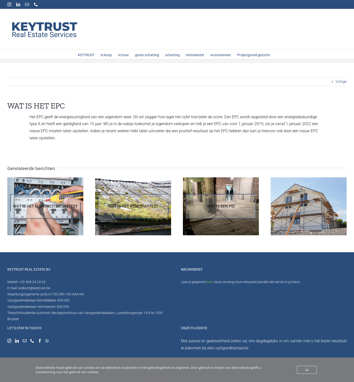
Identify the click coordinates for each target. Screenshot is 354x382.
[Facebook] (40, 341)
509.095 (63, 300)
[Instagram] (9, 341)
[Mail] (25, 341)
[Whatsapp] (47, 341)
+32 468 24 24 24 (32, 282)
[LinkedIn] (17, 341)
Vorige (341, 81)
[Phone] (32, 341)
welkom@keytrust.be (34, 288)
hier (210, 282)
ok (307, 370)
